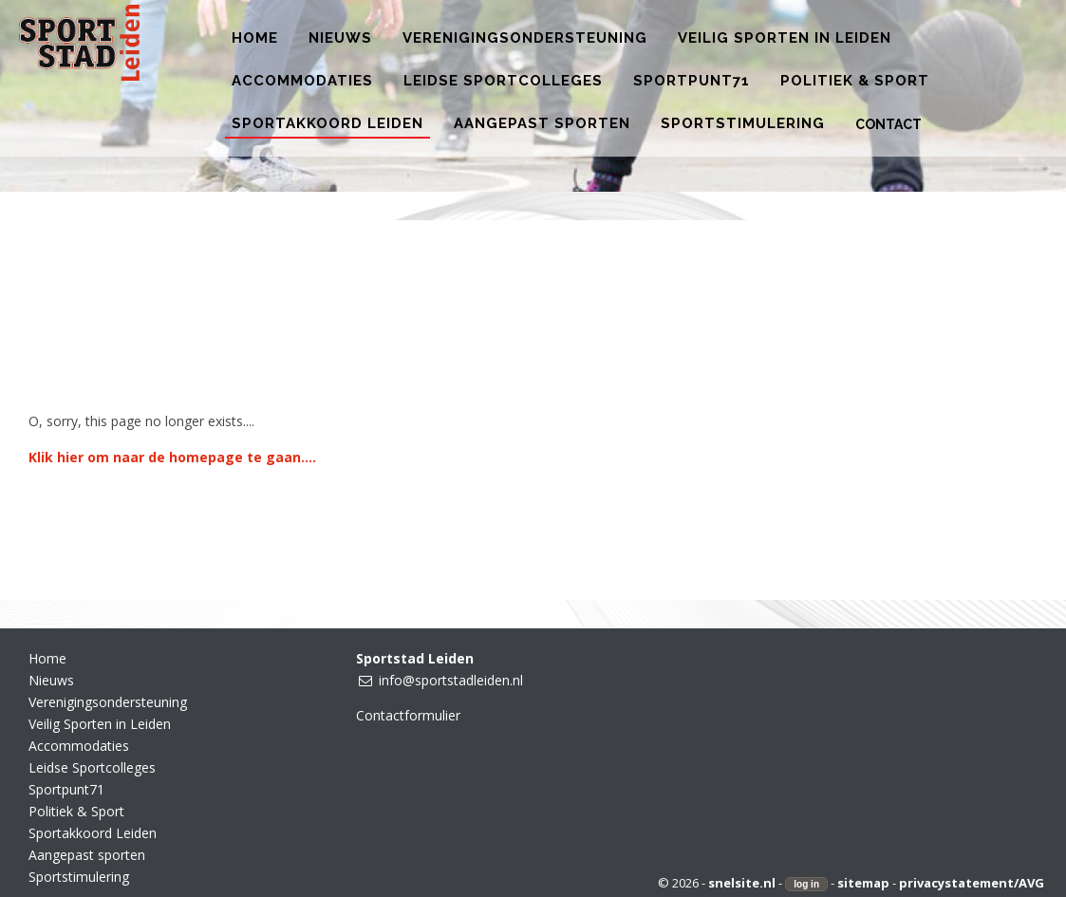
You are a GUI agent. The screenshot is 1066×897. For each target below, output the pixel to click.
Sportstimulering (78, 877)
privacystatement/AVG (971, 882)
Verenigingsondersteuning (107, 702)
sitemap (863, 882)
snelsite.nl (742, 882)
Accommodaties (78, 746)
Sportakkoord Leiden (92, 833)
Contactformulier (408, 715)
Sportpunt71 (66, 789)
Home (47, 658)
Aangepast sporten (86, 855)
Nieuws (51, 680)
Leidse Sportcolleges (92, 767)
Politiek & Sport (76, 811)
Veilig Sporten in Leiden (99, 724)
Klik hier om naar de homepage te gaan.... (172, 457)
